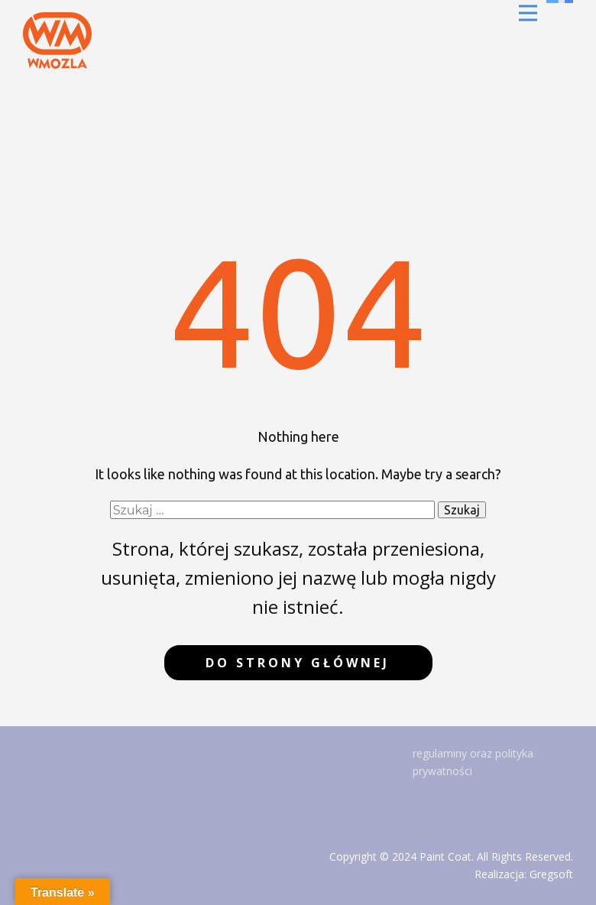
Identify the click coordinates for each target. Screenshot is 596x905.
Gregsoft (551, 874)
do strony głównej (298, 662)
